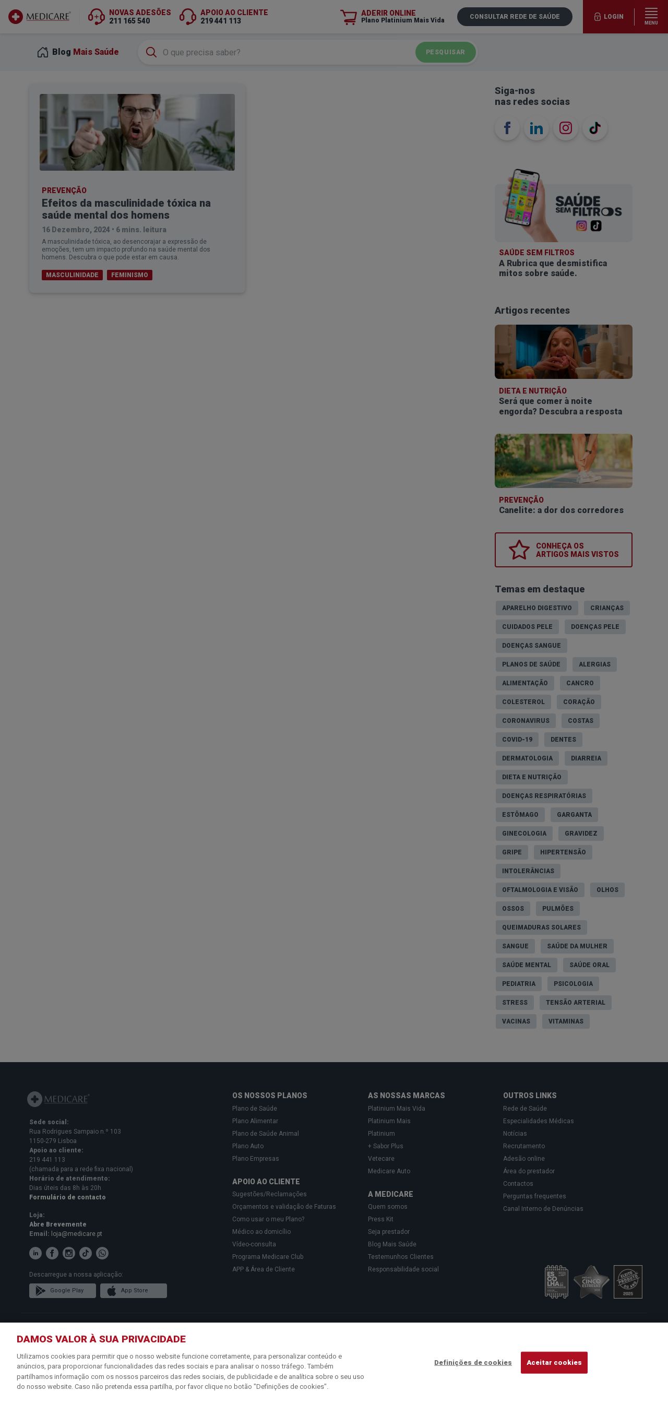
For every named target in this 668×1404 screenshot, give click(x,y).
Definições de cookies (473, 1362)
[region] (334, 1363)
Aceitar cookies (554, 1362)
